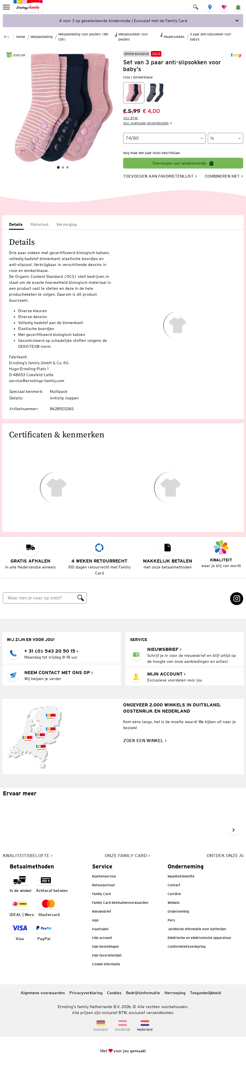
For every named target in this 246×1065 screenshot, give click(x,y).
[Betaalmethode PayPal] (44, 932)
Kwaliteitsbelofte (181, 876)
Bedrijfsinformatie (143, 993)
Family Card (101, 894)
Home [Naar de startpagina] (20, 37)
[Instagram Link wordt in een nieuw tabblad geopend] (236, 598)
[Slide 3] (67, 167)
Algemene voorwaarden (43, 993)
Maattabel (100, 929)
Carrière (174, 894)
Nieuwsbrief (101, 911)
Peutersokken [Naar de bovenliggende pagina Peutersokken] (174, 37)
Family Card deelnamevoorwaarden (120, 902)
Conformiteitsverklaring (187, 946)
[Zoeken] (39, 598)
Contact (174, 885)
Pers (171, 920)
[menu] (7, 7)
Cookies (114, 993)
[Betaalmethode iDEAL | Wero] (22, 908)
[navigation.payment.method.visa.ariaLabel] (19, 932)
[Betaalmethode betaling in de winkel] (20, 884)
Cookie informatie (106, 964)
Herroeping (174, 993)
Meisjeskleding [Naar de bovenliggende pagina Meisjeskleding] (42, 37)
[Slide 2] (63, 167)
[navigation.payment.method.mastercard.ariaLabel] (49, 908)
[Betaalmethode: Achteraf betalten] (52, 884)
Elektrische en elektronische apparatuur (199, 938)
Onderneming (178, 911)
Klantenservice (104, 876)
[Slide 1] (58, 167)
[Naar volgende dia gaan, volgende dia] (233, 830)
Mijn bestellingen (105, 946)
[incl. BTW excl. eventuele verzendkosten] (148, 120)
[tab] (16, 225)
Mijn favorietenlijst (107, 955)
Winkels (173, 902)
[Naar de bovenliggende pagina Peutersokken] (6, 36)
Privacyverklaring (85, 993)
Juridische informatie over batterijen (197, 929)
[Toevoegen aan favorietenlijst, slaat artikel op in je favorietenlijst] (160, 176)
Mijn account (102, 938)
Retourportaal (103, 885)
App (95, 920)
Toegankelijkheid (205, 993)
